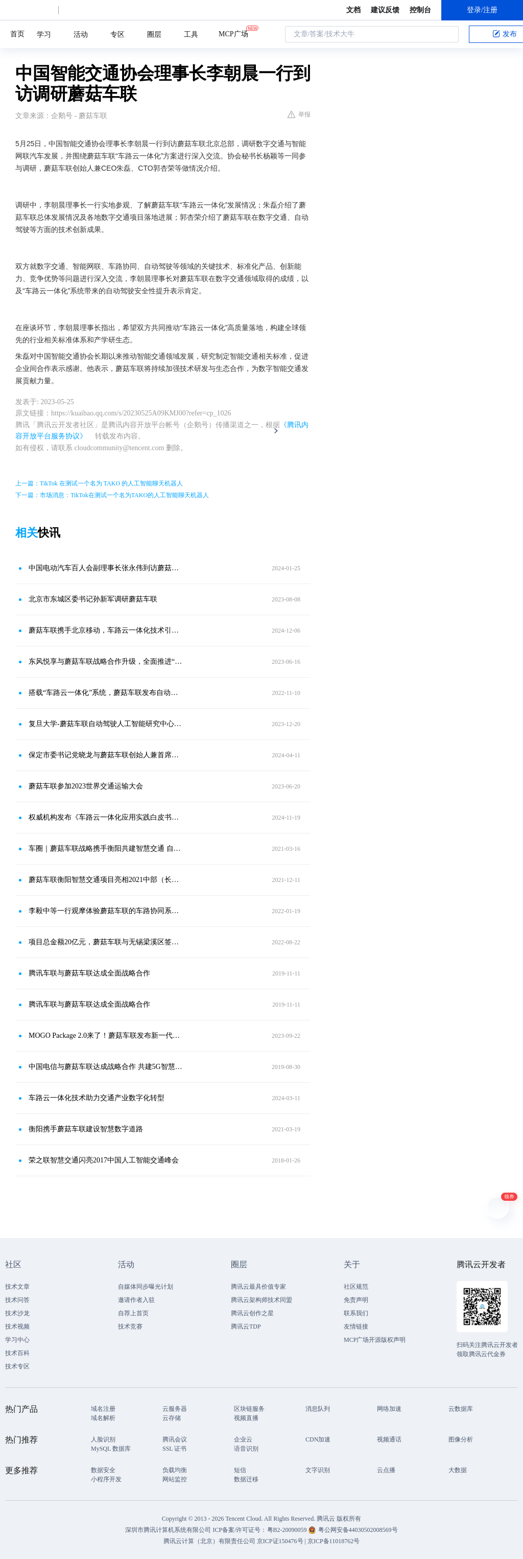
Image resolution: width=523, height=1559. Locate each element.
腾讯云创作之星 (252, 1313)
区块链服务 (249, 1408)
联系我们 (356, 1313)
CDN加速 (317, 1439)
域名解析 (103, 1418)
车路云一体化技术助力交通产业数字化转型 (96, 1098)
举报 (299, 114)
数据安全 (103, 1470)
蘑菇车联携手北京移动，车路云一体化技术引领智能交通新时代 (106, 630)
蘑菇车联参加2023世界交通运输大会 (86, 786)
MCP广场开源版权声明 (375, 1339)
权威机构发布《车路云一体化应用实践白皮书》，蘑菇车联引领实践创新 (106, 817)
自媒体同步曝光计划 (145, 1286)
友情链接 (356, 1326)
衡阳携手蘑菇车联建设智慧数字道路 (86, 1129)
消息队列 (317, 1408)
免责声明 (356, 1300)
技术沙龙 (17, 1313)
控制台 (420, 10)
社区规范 (356, 1286)
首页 (17, 34)
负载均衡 (174, 1470)
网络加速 (389, 1408)
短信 (240, 1470)
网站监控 (174, 1479)
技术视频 (17, 1326)
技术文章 (17, 1286)
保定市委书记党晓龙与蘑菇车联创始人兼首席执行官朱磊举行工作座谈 (106, 755)
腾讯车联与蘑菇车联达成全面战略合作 (89, 973)
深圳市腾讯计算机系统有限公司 (168, 1529)
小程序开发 (106, 1479)
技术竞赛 (130, 1326)
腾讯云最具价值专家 (258, 1286)
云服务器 (174, 1408)
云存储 (171, 1418)
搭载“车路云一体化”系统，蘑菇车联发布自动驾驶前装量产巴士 (106, 692)
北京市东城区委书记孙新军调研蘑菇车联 (93, 599)
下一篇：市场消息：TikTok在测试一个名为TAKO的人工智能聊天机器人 (112, 495)
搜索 (448, 34)
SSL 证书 (174, 1448)
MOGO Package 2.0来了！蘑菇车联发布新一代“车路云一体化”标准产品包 (106, 1035)
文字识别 (317, 1470)
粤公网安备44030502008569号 (358, 1529)
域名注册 (103, 1408)
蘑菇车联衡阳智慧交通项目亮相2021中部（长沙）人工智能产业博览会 (106, 879)
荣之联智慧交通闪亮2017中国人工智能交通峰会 (104, 1160)
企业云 (243, 1439)
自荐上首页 (133, 1313)
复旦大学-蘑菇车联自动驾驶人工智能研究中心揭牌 (106, 724)
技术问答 (17, 1300)
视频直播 (246, 1418)
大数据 (457, 1470)
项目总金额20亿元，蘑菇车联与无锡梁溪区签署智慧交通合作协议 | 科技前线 (106, 942)
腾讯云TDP (246, 1326)
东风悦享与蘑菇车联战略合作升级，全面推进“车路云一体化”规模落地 (106, 661)
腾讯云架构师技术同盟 (261, 1300)
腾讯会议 (174, 1439)
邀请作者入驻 (136, 1300)
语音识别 (246, 1448)
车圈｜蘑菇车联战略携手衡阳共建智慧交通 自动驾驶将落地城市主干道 (106, 848)
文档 (353, 10)
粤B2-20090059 (287, 1529)
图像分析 (460, 1439)
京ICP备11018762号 (333, 1541)
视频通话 (389, 1439)
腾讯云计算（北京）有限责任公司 (209, 1541)
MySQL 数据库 (111, 1448)
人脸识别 (103, 1439)
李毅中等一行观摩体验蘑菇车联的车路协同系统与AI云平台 (106, 911)
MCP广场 (233, 33)
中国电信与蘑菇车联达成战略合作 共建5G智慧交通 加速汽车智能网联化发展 (106, 1067)
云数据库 (460, 1408)
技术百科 (17, 1353)
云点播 (386, 1470)
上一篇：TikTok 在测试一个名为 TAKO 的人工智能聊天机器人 (99, 483)
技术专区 (17, 1366)
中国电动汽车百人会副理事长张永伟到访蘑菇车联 (106, 568)
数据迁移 (246, 1479)
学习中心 (17, 1339)
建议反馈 (385, 10)
